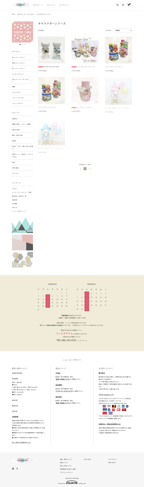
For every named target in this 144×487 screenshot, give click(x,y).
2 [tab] (22, 44)
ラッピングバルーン (18, 74)
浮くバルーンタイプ (18, 68)
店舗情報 (14, 200)
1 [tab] (20, 44)
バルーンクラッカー (18, 98)
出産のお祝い (16, 130)
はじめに (14, 188)
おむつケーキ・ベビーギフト (25, 14)
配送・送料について (66, 459)
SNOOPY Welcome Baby (48, 67)
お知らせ (14, 207)
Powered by (72, 482)
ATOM (89, 459)
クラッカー (15, 173)
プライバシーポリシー (66, 472)
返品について (64, 462)
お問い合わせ (112, 462)
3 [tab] (24, 44)
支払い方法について (66, 466)
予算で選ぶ (15, 168)
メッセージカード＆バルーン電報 (21, 192)
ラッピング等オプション (19, 211)
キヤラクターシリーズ (43, 14)
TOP (13, 14)
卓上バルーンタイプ (18, 57)
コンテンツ (63, 5)
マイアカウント (112, 459)
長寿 (13, 162)
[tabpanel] (22, 31)
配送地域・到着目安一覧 (19, 196)
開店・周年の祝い (17, 135)
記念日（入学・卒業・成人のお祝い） (22, 147)
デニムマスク (16, 92)
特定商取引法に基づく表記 (68, 469)
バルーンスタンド (17, 103)
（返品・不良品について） (63, 379)
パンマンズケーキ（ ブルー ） (114, 68)
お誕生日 (15, 119)
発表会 (14, 141)
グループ (50, 5)
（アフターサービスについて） (64, 391)
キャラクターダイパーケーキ (83, 67)
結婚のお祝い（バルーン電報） (22, 124)
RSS (85, 459)
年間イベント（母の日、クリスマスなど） (22, 155)
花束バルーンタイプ (18, 63)
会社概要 (14, 204)
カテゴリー (37, 5)
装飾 (13, 87)
